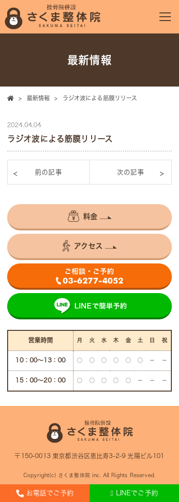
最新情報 (38, 98)
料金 (83, 216)
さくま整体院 (74, 475)
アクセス (83, 245)
